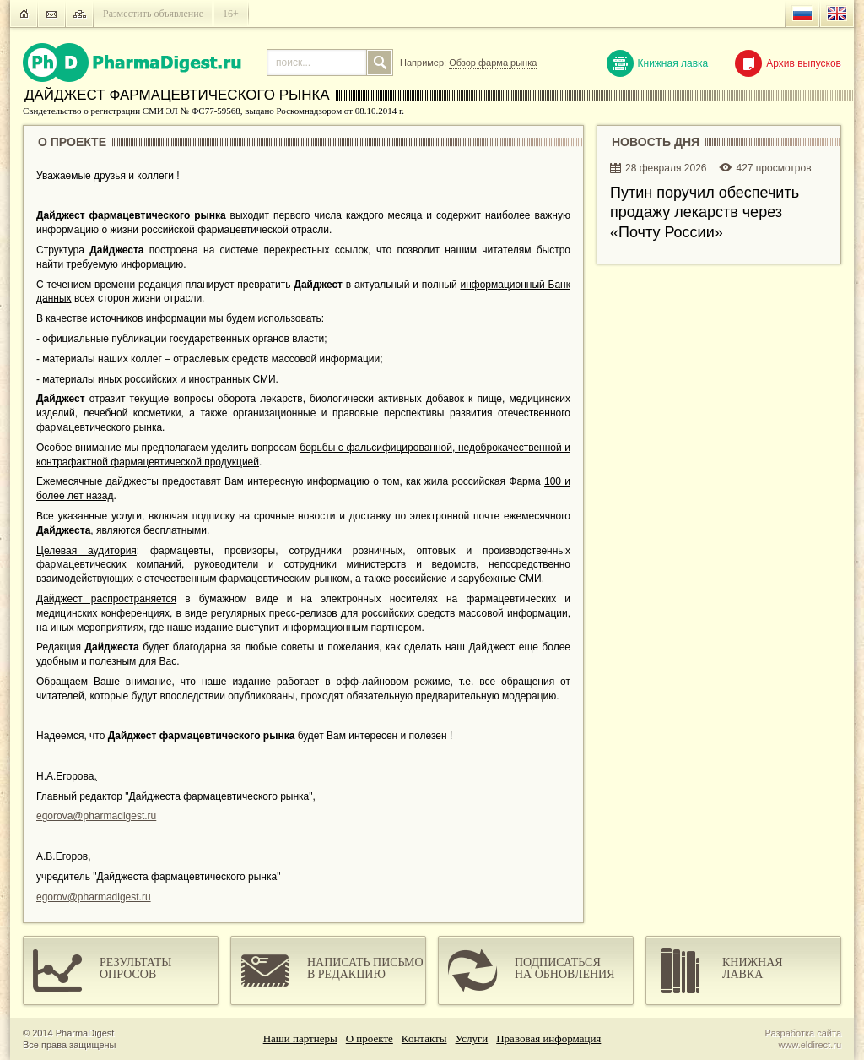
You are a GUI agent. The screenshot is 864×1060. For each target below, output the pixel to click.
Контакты (424, 1038)
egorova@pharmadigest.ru (96, 816)
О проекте (369, 1038)
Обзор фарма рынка (493, 62)
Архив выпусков (788, 63)
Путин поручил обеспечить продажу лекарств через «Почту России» (704, 212)
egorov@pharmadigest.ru (93, 897)
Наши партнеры (300, 1038)
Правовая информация (548, 1038)
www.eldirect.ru (809, 1045)
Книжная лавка (658, 63)
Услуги (472, 1038)
